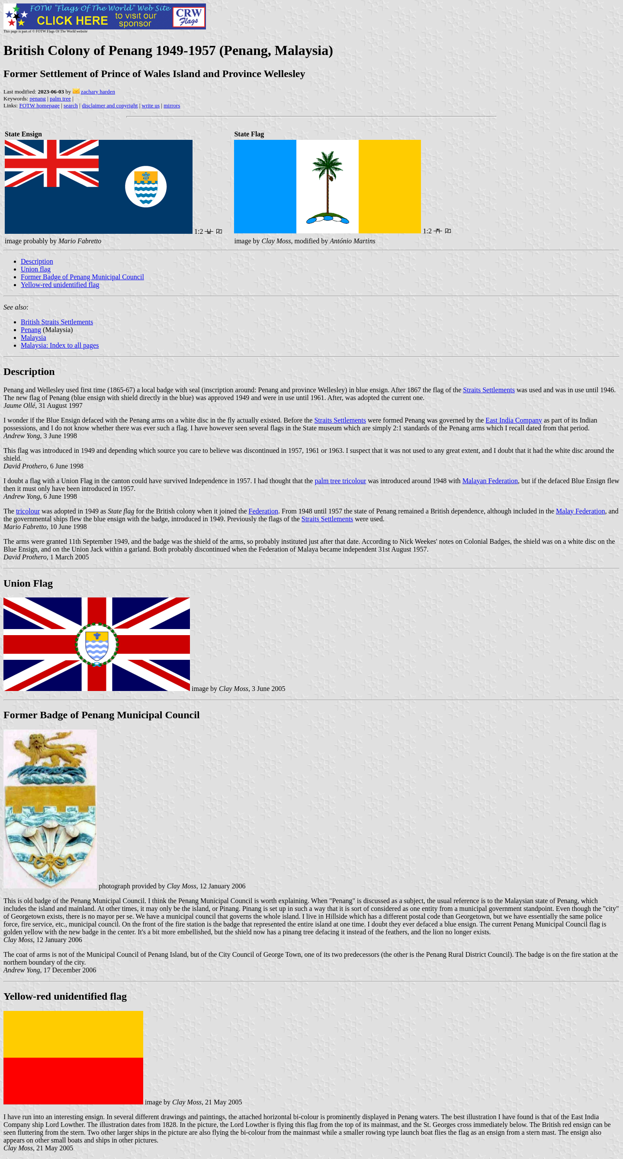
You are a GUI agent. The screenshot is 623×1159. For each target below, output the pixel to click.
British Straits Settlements (57, 322)
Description (37, 261)
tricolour (28, 511)
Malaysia (33, 337)
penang (37, 98)
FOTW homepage (39, 105)
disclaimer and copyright (110, 105)
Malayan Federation (490, 480)
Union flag (36, 269)
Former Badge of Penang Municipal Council (82, 277)
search (71, 105)
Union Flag (28, 583)
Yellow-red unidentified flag (60, 284)
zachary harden (98, 91)
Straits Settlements (489, 390)
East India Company (513, 420)
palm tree (60, 98)
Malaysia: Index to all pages (60, 345)
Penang (31, 329)
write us (151, 105)
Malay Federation (580, 511)
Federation (263, 511)
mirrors (172, 105)
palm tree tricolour (340, 480)
